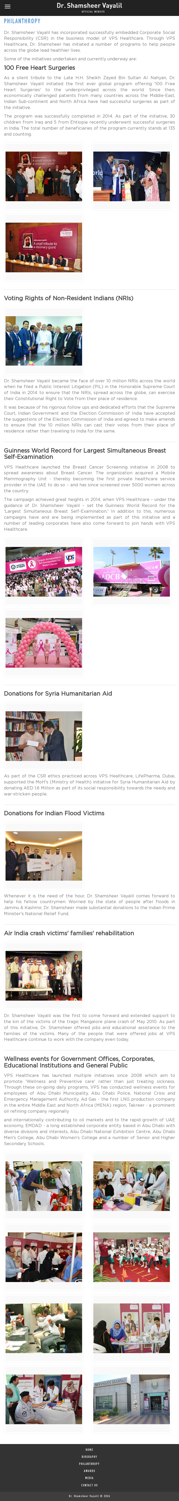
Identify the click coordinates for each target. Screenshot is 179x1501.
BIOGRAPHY (89, 1457)
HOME (89, 1450)
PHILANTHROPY (89, 1464)
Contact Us (89, 1485)
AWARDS (89, 1471)
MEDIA (89, 1478)
